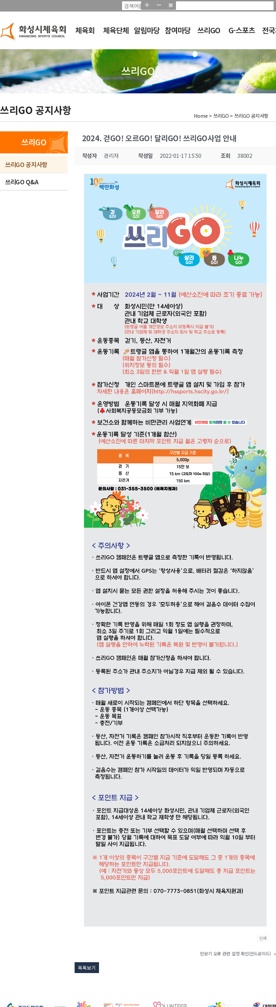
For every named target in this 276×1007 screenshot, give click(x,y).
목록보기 (87, 967)
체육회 (85, 30)
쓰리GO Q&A (21, 181)
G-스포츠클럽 (242, 34)
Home (201, 115)
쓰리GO (208, 30)
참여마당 (178, 30)
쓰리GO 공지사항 (26, 164)
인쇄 (263, 938)
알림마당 (147, 30)
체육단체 (116, 30)
